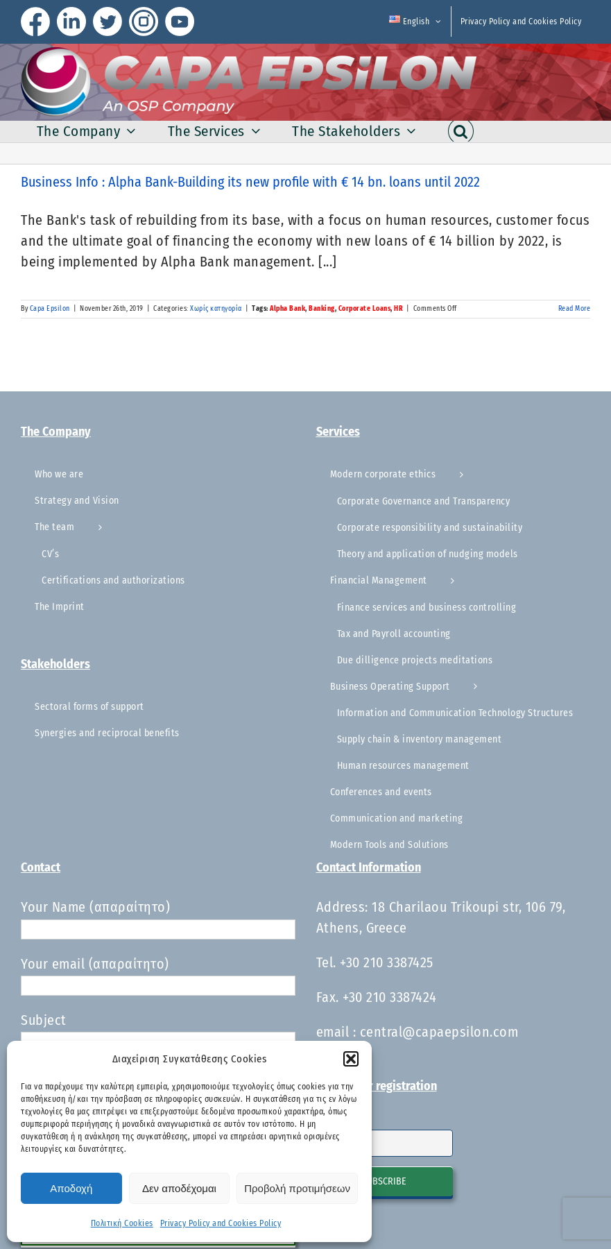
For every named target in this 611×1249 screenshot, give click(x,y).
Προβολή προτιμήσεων (297, 1188)
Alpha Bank (287, 309)
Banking (322, 309)
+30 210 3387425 (386, 962)
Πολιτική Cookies (122, 1223)
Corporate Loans (364, 309)
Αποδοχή (71, 1188)
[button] (351, 1059)
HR (398, 309)
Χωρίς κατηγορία (216, 309)
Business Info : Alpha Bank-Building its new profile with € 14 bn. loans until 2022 (250, 181)
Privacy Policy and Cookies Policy (221, 1223)
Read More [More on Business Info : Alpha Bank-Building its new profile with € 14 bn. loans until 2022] (574, 309)
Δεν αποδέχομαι (179, 1188)
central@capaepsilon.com (439, 1031)
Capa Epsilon (50, 309)
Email (328, 1121)
